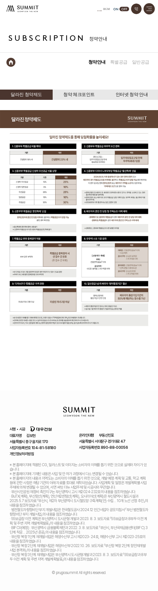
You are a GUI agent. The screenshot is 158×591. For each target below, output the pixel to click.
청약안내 (97, 62)
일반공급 (140, 62)
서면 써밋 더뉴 (22, 9)
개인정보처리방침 (22, 454)
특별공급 (118, 62)
